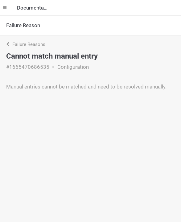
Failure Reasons (25, 44)
